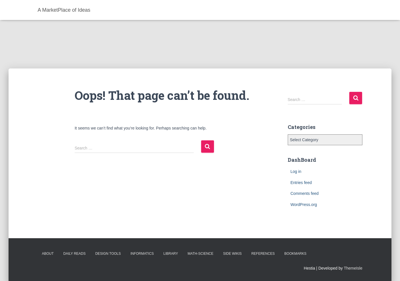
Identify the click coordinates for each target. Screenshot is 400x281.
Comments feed (305, 193)
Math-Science (200, 254)
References (263, 254)
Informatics (142, 254)
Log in (296, 171)
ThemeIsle (353, 268)
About (48, 254)
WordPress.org (304, 204)
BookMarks (295, 254)
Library (171, 254)
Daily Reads (74, 254)
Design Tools (108, 254)
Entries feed (301, 182)
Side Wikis (232, 254)
